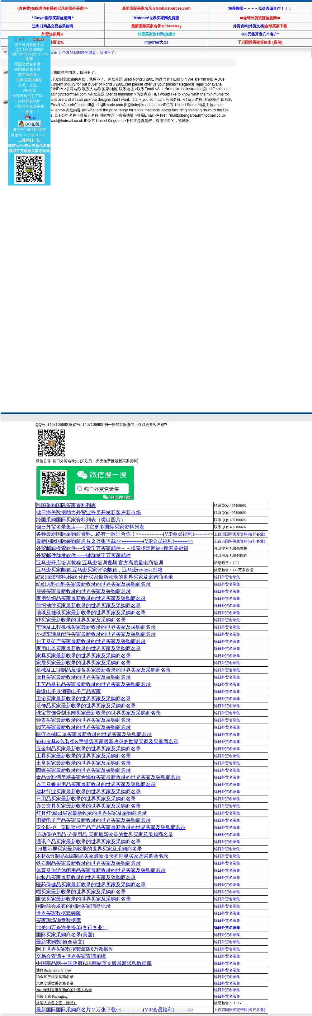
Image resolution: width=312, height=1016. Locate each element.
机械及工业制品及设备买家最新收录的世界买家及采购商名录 (103, 670)
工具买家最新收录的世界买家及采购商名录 (83, 755)
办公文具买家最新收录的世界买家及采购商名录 (88, 806)
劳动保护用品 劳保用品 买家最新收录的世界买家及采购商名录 (104, 834)
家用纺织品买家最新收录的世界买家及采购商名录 (91, 598)
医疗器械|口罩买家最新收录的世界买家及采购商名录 (94, 734)
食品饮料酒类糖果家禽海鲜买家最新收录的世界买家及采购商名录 (108, 777)
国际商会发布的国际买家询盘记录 (73, 906)
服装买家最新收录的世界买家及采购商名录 (83, 591)
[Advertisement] (81, 179)
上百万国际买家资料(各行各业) (239, 534)
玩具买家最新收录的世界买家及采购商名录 (83, 677)
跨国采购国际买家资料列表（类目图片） (81, 519)
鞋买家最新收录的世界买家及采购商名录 (81, 619)
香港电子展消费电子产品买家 (68, 691)
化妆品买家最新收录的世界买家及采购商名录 (86, 877)
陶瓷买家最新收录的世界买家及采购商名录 (83, 770)
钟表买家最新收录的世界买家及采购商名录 (83, 720)
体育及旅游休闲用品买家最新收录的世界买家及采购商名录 (101, 870)
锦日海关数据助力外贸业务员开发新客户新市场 (88, 512)
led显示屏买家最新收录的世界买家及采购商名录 (89, 848)
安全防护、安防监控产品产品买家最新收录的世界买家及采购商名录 (111, 827)
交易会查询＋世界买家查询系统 (71, 956)
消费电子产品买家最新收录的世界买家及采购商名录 (93, 820)
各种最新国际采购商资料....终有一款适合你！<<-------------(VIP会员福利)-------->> (124, 534)
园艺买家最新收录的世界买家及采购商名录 (83, 727)
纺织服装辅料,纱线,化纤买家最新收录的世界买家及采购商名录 (104, 577)
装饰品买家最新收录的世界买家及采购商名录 (86, 705)
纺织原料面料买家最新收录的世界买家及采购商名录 (93, 584)
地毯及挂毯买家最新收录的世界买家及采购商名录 (91, 612)
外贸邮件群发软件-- (83, 555)
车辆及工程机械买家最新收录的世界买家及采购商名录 (96, 627)
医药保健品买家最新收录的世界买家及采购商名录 (91, 884)
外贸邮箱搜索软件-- (112, 548)
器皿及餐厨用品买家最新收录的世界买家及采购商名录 (96, 784)
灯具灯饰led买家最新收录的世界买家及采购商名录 (91, 813)
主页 (7, 52)
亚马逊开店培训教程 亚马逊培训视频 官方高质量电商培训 (99, 562)
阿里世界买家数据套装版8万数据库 (74, 949)
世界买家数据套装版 (58, 913)
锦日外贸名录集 (227, 577)
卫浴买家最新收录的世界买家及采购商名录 (83, 698)
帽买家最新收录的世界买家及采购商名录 (81, 891)
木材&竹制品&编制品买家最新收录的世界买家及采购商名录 (102, 856)
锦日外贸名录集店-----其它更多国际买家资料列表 (90, 526)
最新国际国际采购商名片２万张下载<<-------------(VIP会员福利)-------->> (114, 541)
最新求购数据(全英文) (60, 941)
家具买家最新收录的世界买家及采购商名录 (83, 655)
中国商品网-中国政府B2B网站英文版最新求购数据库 (94, 963)
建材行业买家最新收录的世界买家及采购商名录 (88, 791)
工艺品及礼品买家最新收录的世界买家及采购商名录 (93, 684)
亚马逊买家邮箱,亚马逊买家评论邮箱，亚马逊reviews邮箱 (99, 569)
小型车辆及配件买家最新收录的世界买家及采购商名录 (96, 634)
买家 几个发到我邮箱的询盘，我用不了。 (84, 52)
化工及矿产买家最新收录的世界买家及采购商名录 (91, 641)
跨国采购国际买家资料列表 (66, 505)
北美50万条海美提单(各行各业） (71, 927)
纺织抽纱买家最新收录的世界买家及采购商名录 (88, 605)
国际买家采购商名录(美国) (65, 934)
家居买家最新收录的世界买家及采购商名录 (83, 662)
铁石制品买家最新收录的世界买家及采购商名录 (88, 863)
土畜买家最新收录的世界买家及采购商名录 (83, 763)
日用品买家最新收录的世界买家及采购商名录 (86, 798)
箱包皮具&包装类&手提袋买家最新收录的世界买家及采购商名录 (107, 741)
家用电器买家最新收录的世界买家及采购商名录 (88, 648)
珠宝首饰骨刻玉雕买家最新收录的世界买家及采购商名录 (98, 712)
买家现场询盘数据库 (58, 920)
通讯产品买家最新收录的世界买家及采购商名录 (88, 841)
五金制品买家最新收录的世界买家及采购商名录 (88, 748)
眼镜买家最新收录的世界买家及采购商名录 (83, 899)
